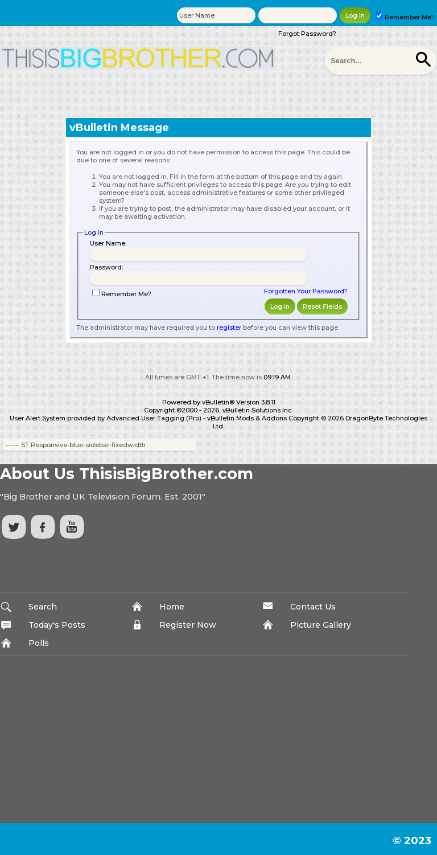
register (229, 328)
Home (171, 607)
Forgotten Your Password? (306, 291)
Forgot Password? (307, 34)
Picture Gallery (320, 625)
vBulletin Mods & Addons (247, 418)
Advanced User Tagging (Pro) (153, 418)
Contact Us (313, 607)
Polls (38, 643)
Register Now (187, 625)
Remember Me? (405, 17)
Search (42, 607)
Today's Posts (56, 625)
